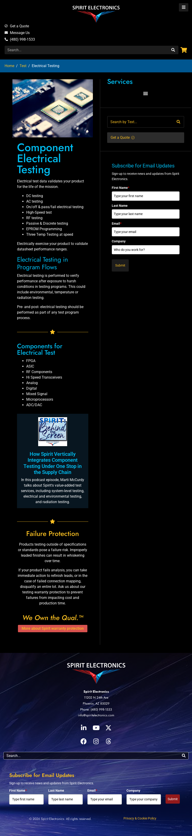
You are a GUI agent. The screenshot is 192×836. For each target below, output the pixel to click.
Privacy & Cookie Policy (139, 818)
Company (119, 241)
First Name (120, 188)
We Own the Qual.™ (52, 618)
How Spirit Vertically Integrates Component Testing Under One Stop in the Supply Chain (52, 463)
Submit (120, 265)
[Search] (172, 50)
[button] (145, 93)
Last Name (120, 205)
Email (116, 223)
